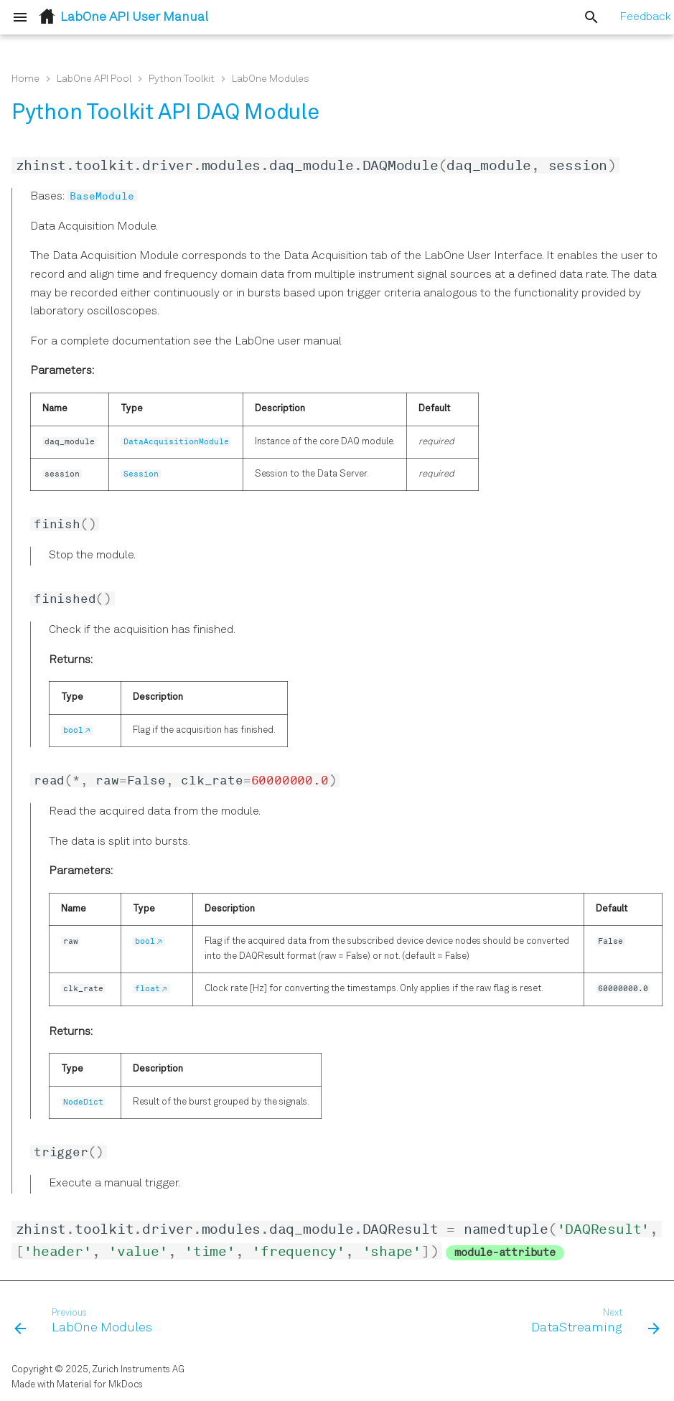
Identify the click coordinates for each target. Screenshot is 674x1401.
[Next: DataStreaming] (592, 1322)
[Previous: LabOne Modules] (86, 1322)
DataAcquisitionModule (176, 441)
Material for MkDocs (100, 1385)
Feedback (645, 17)
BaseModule (102, 196)
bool (73, 730)
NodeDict (83, 1102)
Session (141, 474)
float (147, 988)
